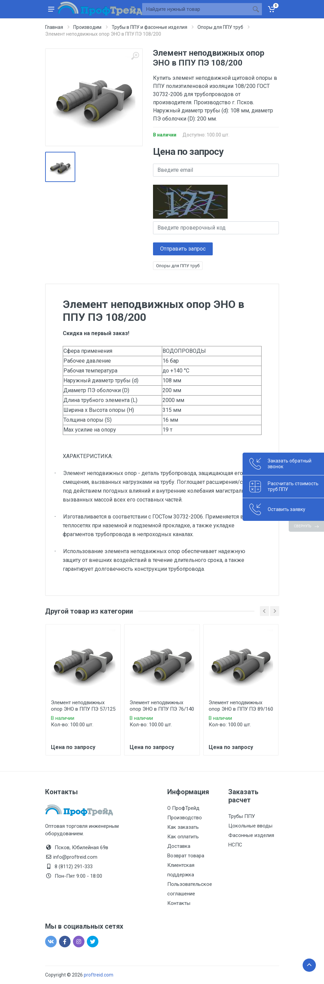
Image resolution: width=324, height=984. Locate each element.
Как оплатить (183, 837)
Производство (184, 818)
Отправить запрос (183, 248)
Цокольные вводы (250, 826)
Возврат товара (185, 856)
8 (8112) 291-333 (74, 866)
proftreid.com (98, 975)
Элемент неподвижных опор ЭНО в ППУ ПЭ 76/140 (162, 705)
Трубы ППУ (241, 816)
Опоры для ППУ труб (177, 265)
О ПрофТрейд (183, 808)
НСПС (235, 845)
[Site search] (196, 9)
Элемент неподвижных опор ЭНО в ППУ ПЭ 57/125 (83, 705)
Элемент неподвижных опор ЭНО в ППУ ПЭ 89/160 (241, 705)
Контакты (178, 903)
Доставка (178, 846)
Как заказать (183, 827)
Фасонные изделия (251, 835)
